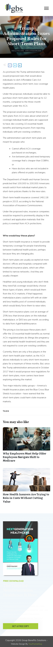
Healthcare (18, 51)
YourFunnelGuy (35, 643)
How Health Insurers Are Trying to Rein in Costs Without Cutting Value (26, 487)
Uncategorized (33, 51)
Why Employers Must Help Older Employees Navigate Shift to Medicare (26, 446)
